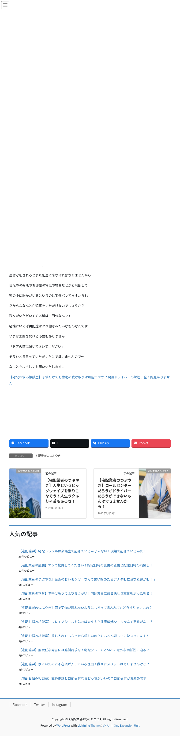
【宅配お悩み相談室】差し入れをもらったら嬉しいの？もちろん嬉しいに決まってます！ (84, 635)
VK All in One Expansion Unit (121, 725)
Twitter (39, 704)
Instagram (59, 704)
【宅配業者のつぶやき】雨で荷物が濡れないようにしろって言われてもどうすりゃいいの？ (85, 607)
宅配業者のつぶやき (48, 455)
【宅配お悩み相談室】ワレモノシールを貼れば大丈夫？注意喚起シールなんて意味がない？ (86, 621)
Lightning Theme (88, 725)
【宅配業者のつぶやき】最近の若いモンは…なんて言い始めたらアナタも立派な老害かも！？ (87, 579)
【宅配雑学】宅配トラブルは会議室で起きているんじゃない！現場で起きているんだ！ (82, 551)
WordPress (63, 725)
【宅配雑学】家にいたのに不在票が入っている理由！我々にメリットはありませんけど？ (84, 664)
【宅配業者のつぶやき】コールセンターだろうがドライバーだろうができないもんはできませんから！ (114, 493)
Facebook (20, 704)
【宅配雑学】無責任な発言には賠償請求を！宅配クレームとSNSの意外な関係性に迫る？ (84, 649)
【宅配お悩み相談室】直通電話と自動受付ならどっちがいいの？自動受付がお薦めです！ (84, 678)
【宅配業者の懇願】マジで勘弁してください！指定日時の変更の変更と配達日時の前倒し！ (86, 565)
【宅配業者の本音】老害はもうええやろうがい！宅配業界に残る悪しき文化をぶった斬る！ (86, 593)
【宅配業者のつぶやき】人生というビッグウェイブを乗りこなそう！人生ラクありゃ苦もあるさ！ (62, 490)
